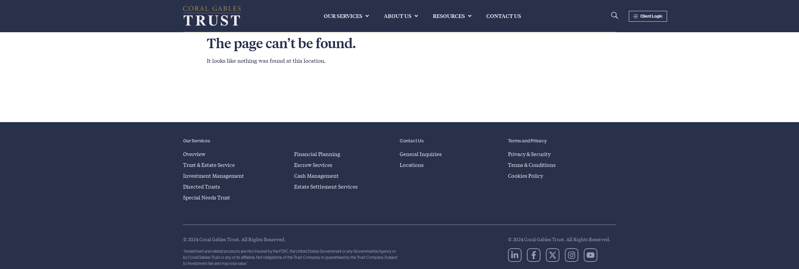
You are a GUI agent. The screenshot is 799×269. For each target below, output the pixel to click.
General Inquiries (422, 153)
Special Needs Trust (208, 197)
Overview (195, 153)
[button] (347, 16)
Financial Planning (318, 153)
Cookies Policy (526, 175)
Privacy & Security (531, 153)
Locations (412, 164)
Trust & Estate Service (211, 164)
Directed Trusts (202, 186)
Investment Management (215, 175)
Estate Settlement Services (327, 186)
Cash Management (317, 175)
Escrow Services (314, 164)
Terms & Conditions (533, 164)
